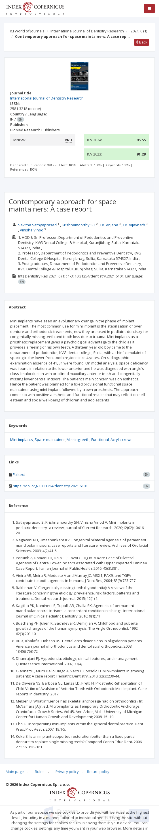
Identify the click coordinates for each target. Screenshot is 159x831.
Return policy (98, 771)
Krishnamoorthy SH (78, 224)
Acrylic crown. (122, 439)
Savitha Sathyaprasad (37, 224)
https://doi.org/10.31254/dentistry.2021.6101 (50, 485)
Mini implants (21, 439)
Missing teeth (78, 439)
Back (141, 42)
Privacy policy (67, 771)
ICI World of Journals (27, 31)
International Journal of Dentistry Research (87, 31)
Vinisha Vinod (31, 230)
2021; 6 (139, 31)
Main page (15, 771)
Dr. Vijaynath (134, 224)
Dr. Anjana (109, 224)
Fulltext (19, 474)
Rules (39, 771)
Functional (100, 439)
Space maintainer (50, 439)
